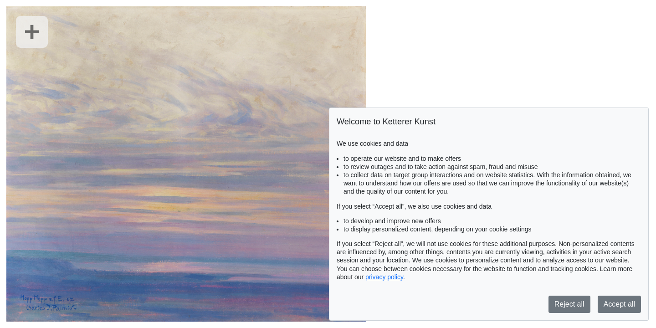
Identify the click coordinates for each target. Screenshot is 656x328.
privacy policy (384, 277)
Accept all (619, 304)
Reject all (569, 304)
